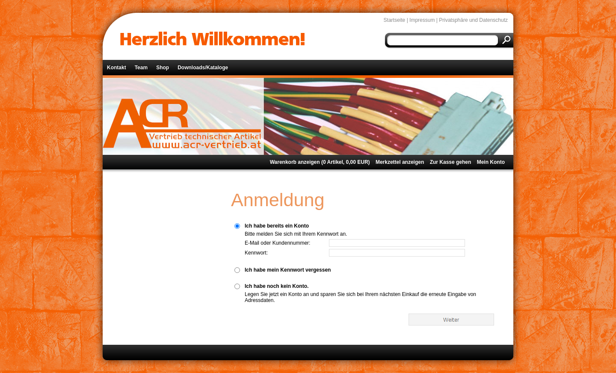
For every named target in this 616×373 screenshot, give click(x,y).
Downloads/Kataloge (203, 68)
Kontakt (116, 68)
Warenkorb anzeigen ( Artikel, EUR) (320, 162)
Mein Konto (491, 162)
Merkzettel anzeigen (400, 162)
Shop (162, 68)
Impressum (422, 20)
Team (141, 68)
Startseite (395, 20)
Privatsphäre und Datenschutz (473, 20)
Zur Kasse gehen (450, 162)
